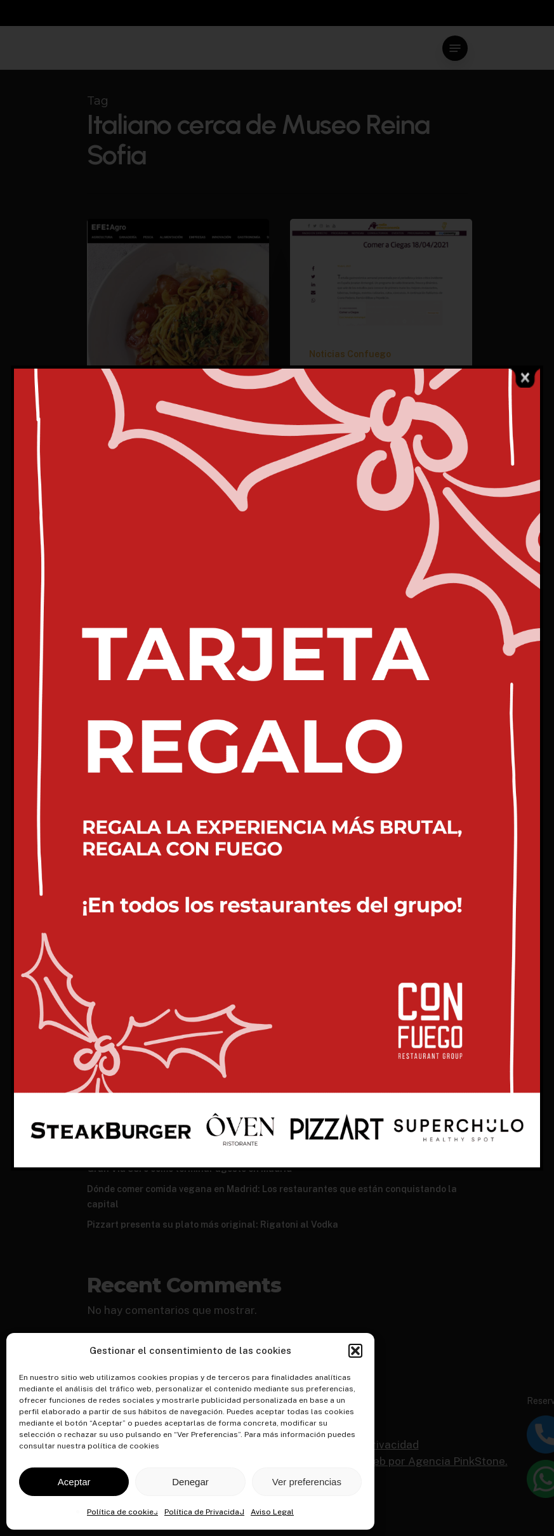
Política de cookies (122, 1511)
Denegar (190, 1481)
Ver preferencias (306, 1481)
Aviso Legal (272, 1511)
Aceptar (74, 1481)
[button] (355, 1350)
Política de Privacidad (204, 1511)
